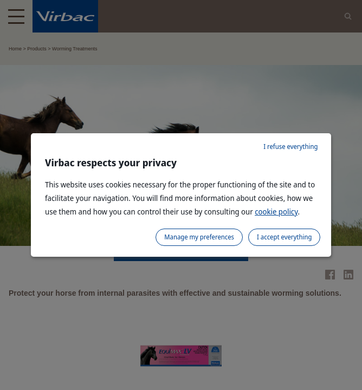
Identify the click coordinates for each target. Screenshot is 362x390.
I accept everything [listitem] (284, 237)
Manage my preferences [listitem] (199, 237)
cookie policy (276, 211)
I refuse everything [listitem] (290, 146)
